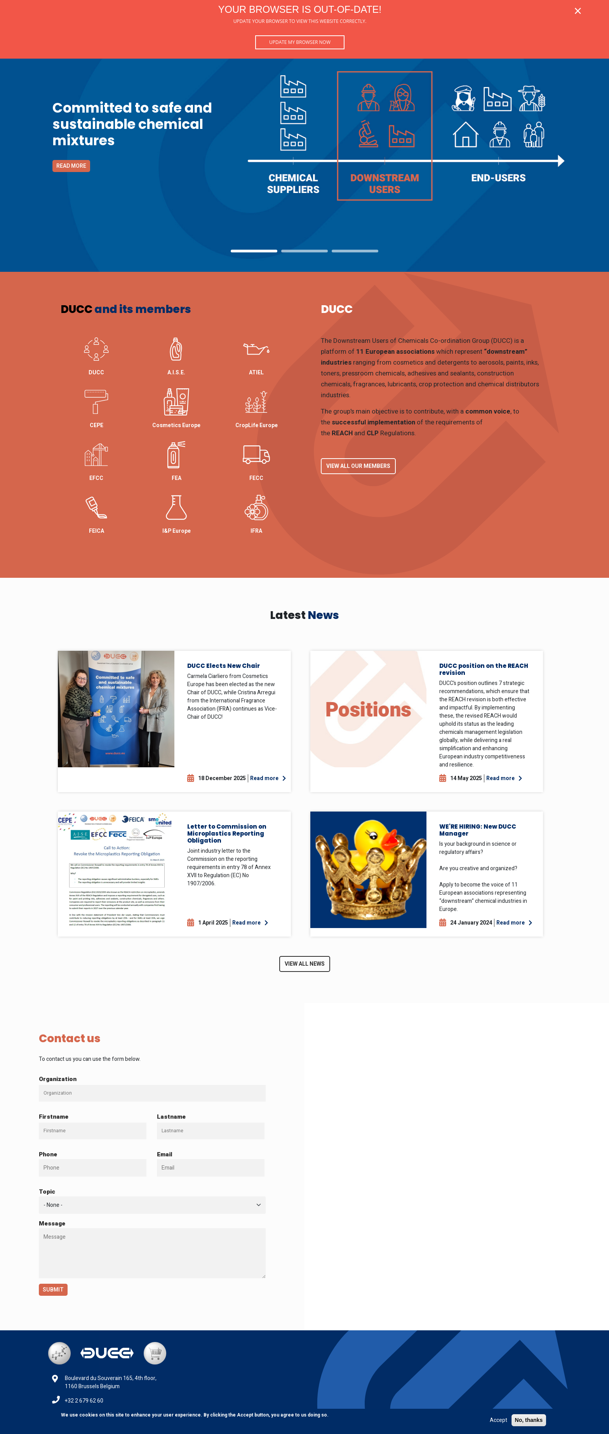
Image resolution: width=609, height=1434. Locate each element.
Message (52, 1223)
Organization (58, 1079)
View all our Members (358, 466)
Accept (498, 1420)
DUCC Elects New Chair (223, 666)
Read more (71, 166)
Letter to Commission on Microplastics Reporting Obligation (226, 833)
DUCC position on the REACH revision (483, 669)
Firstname (53, 1116)
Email (164, 1154)
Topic (47, 1191)
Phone (48, 1154)
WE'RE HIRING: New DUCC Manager (477, 830)
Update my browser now (300, 42)
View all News (305, 964)
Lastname (171, 1116)
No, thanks (529, 1420)
